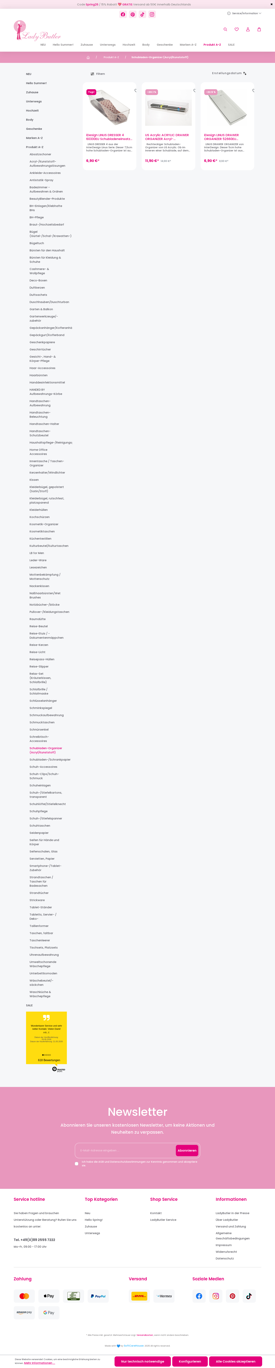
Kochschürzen (40, 517)
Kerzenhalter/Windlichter (47, 473)
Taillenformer (39, 926)
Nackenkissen (39, 586)
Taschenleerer (40, 940)
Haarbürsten (39, 375)
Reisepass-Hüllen (42, 659)
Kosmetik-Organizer (44, 524)
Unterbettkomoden (43, 973)
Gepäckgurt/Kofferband (47, 335)
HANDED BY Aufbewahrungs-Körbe (46, 392)
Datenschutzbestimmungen (128, 1162)
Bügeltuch (37, 243)
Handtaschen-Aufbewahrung (40, 403)
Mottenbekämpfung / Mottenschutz (45, 577)
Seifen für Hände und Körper (44, 842)
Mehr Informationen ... (39, 1363)
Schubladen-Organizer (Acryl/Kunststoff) (46, 750)
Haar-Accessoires (42, 368)
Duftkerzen (37, 288)
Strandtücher (39, 893)
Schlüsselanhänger (43, 701)
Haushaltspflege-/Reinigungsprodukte (47, 443)
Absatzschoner (40, 154)
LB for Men (37, 553)
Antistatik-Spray (41, 180)
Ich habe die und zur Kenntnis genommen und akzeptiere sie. (139, 1163)
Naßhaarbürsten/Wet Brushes (45, 595)
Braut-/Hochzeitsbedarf (47, 225)
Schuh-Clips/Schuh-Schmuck (44, 776)
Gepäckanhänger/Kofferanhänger (47, 328)
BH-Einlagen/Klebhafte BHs (46, 208)
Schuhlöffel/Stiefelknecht (47, 804)
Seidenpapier (39, 833)
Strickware (37, 900)
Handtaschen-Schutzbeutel (40, 433)
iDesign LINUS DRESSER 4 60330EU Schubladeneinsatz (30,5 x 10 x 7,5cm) (108, 137)
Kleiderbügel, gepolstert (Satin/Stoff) (47, 489)
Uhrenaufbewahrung (44, 955)
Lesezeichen (38, 567)
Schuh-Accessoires (43, 767)
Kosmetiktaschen (42, 531)
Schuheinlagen (40, 785)
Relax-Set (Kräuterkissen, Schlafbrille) (40, 678)
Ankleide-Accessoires (45, 173)
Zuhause (32, 92)
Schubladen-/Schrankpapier (47, 760)
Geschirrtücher (40, 349)
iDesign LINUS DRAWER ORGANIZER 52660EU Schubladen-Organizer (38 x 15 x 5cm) (226, 137)
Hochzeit (32, 111)
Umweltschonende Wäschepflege (43, 964)
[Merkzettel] (236, 29)
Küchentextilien (40, 539)
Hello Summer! (36, 83)
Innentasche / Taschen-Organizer (47, 463)
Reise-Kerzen (39, 645)
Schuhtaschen (40, 826)
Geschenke (34, 129)
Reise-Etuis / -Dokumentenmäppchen (47, 635)
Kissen (34, 480)
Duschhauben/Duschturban (47, 302)
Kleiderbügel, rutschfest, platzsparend (47, 500)
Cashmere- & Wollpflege (39, 271)
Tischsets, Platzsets (44, 948)
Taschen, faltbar (41, 933)
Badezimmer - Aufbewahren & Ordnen (46, 189)
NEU (28, 74)
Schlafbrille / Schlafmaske (39, 691)
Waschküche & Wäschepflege (40, 994)
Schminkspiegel (41, 708)
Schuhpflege (39, 811)
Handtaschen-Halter (44, 424)
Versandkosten (145, 1335)
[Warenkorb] (257, 29)
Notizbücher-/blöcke (44, 605)
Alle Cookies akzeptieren (235, 1361)
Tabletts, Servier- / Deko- (43, 917)
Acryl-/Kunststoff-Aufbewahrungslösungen (47, 163)
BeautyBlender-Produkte (47, 199)
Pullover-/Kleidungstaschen (47, 612)
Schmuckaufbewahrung (47, 715)
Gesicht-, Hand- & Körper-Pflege (43, 359)
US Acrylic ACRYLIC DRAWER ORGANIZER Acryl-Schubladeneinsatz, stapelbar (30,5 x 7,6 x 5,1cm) (168, 137)
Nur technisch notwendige (142, 1361)
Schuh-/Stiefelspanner (46, 818)
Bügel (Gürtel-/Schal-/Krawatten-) (47, 234)
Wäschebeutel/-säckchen (41, 983)
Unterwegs (34, 101)
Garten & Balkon (41, 309)
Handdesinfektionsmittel (47, 382)
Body (29, 120)
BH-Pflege (37, 217)
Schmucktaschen (42, 722)
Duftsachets (38, 295)
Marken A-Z (34, 138)
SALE (29, 1005)
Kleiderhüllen (39, 510)
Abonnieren (187, 1150)
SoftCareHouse (134, 1345)
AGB (101, 1162)
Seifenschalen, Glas (44, 851)
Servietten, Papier (42, 859)
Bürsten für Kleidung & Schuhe (45, 260)
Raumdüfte (38, 619)
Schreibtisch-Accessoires (39, 739)
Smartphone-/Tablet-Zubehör (45, 868)
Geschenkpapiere (42, 342)
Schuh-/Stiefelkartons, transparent (46, 795)
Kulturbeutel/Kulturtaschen (47, 546)
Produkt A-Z (34, 147)
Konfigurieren (190, 1361)
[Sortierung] (227, 73)
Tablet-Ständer (41, 907)
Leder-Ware (38, 560)
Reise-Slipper (39, 667)
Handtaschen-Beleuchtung (40, 415)
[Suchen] (225, 29)
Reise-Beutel (39, 626)
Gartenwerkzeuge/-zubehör (44, 318)
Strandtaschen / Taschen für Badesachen (41, 881)
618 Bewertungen (49, 1060)
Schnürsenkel (39, 730)
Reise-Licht (37, 652)
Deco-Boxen (38, 280)
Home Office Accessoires (38, 452)
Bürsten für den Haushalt (47, 250)
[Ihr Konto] (248, 29)
